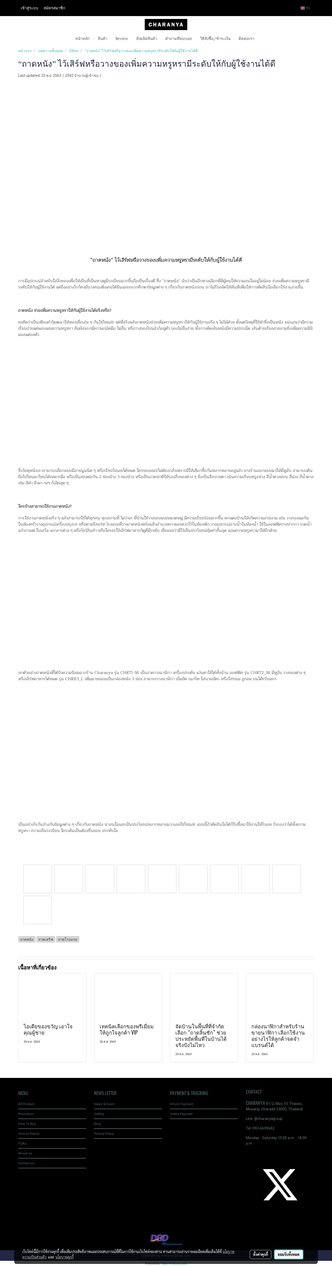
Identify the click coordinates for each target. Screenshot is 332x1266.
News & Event (104, 1104)
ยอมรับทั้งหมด (289, 1254)
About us (25, 1153)
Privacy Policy (104, 1134)
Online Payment (181, 1114)
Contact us (26, 1163)
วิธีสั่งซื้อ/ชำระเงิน (215, 38)
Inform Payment (181, 1104)
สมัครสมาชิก (54, 8)
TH (305, 8)
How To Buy (27, 1124)
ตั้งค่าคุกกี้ (260, 1254)
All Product (26, 1104)
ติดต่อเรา (246, 38)
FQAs (22, 1143)
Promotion (26, 1114)
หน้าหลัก (82, 38)
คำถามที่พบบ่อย (178, 38)
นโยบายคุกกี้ (65, 1257)
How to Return (28, 1134)
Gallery (99, 1114)
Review (121, 38)
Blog (97, 1124)
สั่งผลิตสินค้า (146, 38)
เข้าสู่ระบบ (29, 8)
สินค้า (102, 38)
